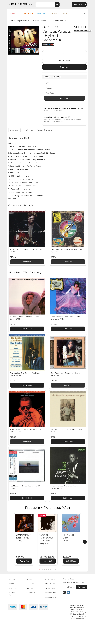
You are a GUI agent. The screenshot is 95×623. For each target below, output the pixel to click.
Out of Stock (71, 561)
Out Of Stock (27, 329)
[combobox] (45, 4)
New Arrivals (28, 13)
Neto (71, 620)
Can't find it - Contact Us (60, 13)
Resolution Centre (12, 594)
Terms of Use (50, 584)
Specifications (28, 130)
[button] (31, 515)
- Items (77, 4)
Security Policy (50, 597)
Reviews (44, 130)
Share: (48, 44)
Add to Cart (27, 262)
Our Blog (29, 588)
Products (14, 13)
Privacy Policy (50, 588)
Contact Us (30, 593)
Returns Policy (50, 593)
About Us (41, 13)
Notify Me (64, 60)
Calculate (64, 98)
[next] (85, 542)
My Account (13, 584)
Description (14, 130)
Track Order (12, 588)
